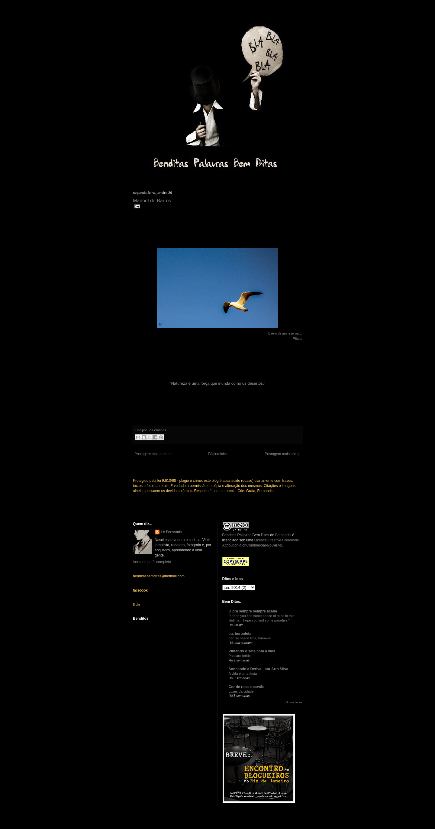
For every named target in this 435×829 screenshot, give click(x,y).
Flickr (297, 338)
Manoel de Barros (152, 200)
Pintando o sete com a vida (252, 651)
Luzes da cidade (241, 691)
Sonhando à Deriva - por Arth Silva (258, 669)
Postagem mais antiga (283, 454)
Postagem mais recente (153, 454)
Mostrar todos (293, 702)
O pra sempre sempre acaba (253, 611)
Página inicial (218, 454)
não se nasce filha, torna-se (250, 638)
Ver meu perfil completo (152, 562)
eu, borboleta (240, 634)
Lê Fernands (171, 532)
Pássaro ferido (240, 656)
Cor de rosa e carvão (247, 687)
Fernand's (283, 535)
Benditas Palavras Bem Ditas (245, 535)
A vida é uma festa (243, 673)
